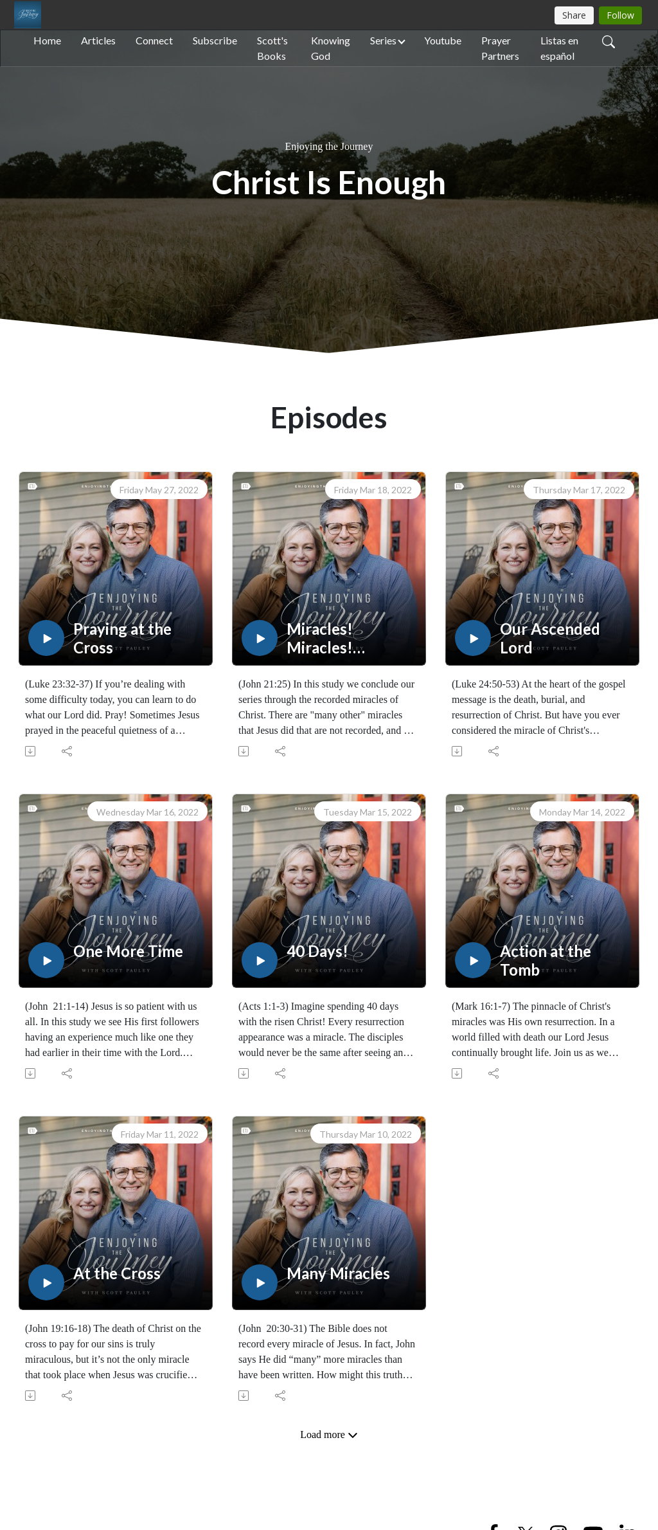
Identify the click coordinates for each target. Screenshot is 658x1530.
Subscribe (215, 40)
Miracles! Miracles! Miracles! (320, 638)
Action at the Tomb (545, 960)
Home (47, 40)
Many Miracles (338, 1273)
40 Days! (317, 951)
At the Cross (117, 1273)
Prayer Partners (500, 48)
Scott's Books (272, 48)
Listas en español (559, 48)
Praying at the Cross (122, 638)
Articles (98, 40)
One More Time (128, 951)
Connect (154, 40)
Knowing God (330, 48)
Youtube (442, 40)
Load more (329, 1435)
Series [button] (383, 40)
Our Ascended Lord (550, 638)
